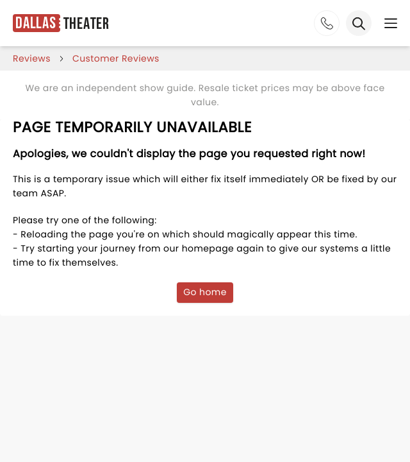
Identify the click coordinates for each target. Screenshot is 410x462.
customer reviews (116, 58)
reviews (32, 58)
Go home (205, 292)
